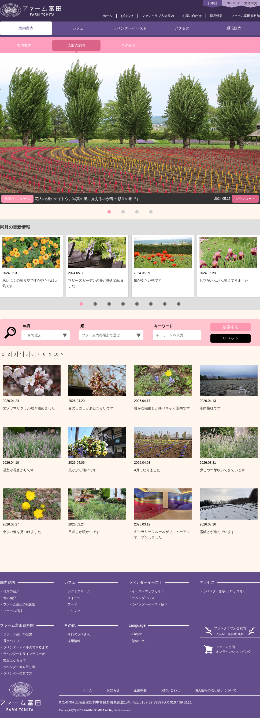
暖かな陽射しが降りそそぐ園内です (162, 408)
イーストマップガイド (148, 591)
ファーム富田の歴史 (17, 634)
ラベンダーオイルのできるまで (25, 647)
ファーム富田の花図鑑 (19, 604)
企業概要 (140, 690)
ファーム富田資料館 (245, 16)
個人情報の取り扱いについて (215, 690)
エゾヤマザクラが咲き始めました (29, 408)
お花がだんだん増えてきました (223, 280)
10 (56, 354)
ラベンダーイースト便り (149, 604)
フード (72, 604)
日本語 (212, 3)
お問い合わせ (192, 16)
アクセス (182, 28)
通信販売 (234, 28)
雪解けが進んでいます (217, 532)
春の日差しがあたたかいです (91, 408)
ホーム (107, 16)
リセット (230, 338)
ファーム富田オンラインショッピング (233, 649)
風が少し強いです (82, 470)
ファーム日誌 (13, 611)
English (137, 634)
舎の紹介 (128, 45)
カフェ (78, 28)
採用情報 (216, 16)
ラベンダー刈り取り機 (19, 667)
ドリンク (74, 611)
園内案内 (26, 28)
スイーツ (74, 598)
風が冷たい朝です (148, 280)
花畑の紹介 (76, 45)
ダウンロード (245, 199)
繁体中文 (250, 3)
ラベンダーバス (143, 598)
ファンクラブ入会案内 (158, 16)
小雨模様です (210, 408)
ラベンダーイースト (130, 28)
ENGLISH (231, 3)
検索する (230, 327)
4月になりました (147, 470)
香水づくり (11, 641)
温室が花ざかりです (18, 470)
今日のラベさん (79, 634)
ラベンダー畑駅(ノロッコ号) (223, 591)
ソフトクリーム (79, 591)
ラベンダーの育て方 (17, 673)
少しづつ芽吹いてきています (222, 470)
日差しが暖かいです (84, 532)
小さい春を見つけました (22, 532)
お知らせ (127, 16)
